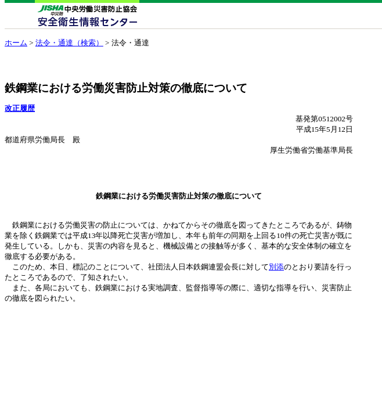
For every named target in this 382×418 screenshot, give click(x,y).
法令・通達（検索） (69, 42)
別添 (276, 266)
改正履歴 (20, 108)
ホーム (16, 42)
